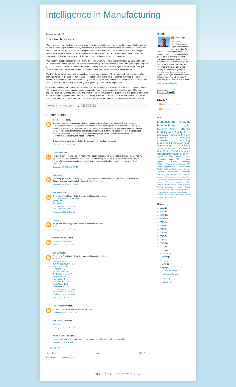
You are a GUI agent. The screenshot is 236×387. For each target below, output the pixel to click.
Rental (177, 194)
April (164, 267)
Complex (176, 151)
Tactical (187, 187)
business (173, 135)
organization (162, 162)
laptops (55, 226)
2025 (162, 211)
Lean (159, 151)
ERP (188, 164)
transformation (176, 143)
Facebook (160, 194)
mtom (55, 175)
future (168, 151)
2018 (162, 226)
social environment (183, 192)
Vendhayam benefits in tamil (64, 294)
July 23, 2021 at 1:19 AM (62, 298)
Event (159, 167)
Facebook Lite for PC (61, 271)
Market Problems (164, 169)
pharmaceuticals (163, 192)
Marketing (161, 164)
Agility (178, 132)
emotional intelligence (164, 197)
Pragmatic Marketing (182, 184)
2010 (162, 243)
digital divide (164, 156)
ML (182, 179)
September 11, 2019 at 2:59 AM (65, 185)
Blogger (138, 374)
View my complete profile (167, 83)
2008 (162, 250)
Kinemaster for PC (60, 261)
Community (170, 182)
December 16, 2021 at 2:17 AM (65, 313)
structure (160, 182)
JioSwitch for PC (59, 309)
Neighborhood (169, 184)
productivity (162, 135)
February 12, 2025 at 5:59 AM (64, 343)
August (165, 257)
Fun (179, 179)
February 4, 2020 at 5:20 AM (64, 212)
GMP (188, 182)
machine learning (163, 179)
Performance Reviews (181, 169)
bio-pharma (173, 189)
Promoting (186, 172)
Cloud (175, 164)
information (178, 174)
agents (178, 156)
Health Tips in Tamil (60, 284)
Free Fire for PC (59, 279)
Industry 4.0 (165, 132)
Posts (162, 104)
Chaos (174, 162)
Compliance (180, 182)
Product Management (165, 187)
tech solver (57, 193)
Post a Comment (56, 348)
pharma (187, 189)
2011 (162, 240)
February (166, 282)
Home (97, 353)
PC (77, 224)
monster (174, 197)
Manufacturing (166, 125)
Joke (166, 194)
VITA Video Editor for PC (62, 282)
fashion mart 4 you (61, 238)
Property (180, 187)
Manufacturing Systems (173, 121)
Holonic (174, 148)
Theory (169, 164)
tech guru (57, 253)
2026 (162, 208)
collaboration (163, 148)
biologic (181, 189)
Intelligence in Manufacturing (103, 15)
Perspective (173, 172)
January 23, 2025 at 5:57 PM (64, 328)
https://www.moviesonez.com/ (64, 289)
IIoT (180, 148)
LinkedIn (160, 184)
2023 (162, 218)
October (165, 253)
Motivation (186, 159)
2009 (162, 247)
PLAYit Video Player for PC (63, 264)
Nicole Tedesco (59, 120)
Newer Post (51, 353)
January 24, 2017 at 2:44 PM (64, 144)
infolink (56, 220)
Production (175, 154)
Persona (160, 172)
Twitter (159, 189)
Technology (184, 140)
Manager (171, 194)
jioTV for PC (57, 201)
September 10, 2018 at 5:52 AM (65, 167)
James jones (58, 153)
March (165, 279)
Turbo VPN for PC (60, 306)
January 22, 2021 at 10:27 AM (64, 230)
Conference (185, 162)
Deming (182, 164)
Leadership (162, 143)
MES (187, 132)
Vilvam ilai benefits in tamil (63, 292)
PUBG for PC (58, 259)
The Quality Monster (170, 274)
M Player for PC (59, 269)
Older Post (143, 353)
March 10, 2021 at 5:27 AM (63, 245)
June (164, 264)
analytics (169, 174)
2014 (162, 233)
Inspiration (168, 167)
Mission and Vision (169, 271)
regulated (172, 192)
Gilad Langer (179, 38)
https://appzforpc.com (97, 181)
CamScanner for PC (61, 266)
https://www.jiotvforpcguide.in (64, 206)
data (171, 159)
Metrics (186, 148)
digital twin (185, 177)
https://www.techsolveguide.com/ (66, 199)
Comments (164, 109)
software (187, 179)
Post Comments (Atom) (66, 358)
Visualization (185, 167)
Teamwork (161, 174)
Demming (173, 179)
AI (164, 151)
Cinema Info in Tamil (61, 287)
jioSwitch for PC (59, 204)
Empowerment (174, 177)
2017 (162, 229)
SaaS (182, 194)
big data (166, 189)
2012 (162, 236)
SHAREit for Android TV (62, 274)
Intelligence (162, 137)
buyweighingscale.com (62, 241)
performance (184, 135)
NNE (176, 167)
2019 (162, 222)
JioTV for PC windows (61, 209)
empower (185, 154)
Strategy (186, 145)
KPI (177, 159)
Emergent (185, 151)
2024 (162, 215)
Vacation (187, 194)
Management (163, 154)
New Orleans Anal (60, 321)
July (164, 260)
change (185, 128)
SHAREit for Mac (59, 277)
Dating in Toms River (61, 336)
